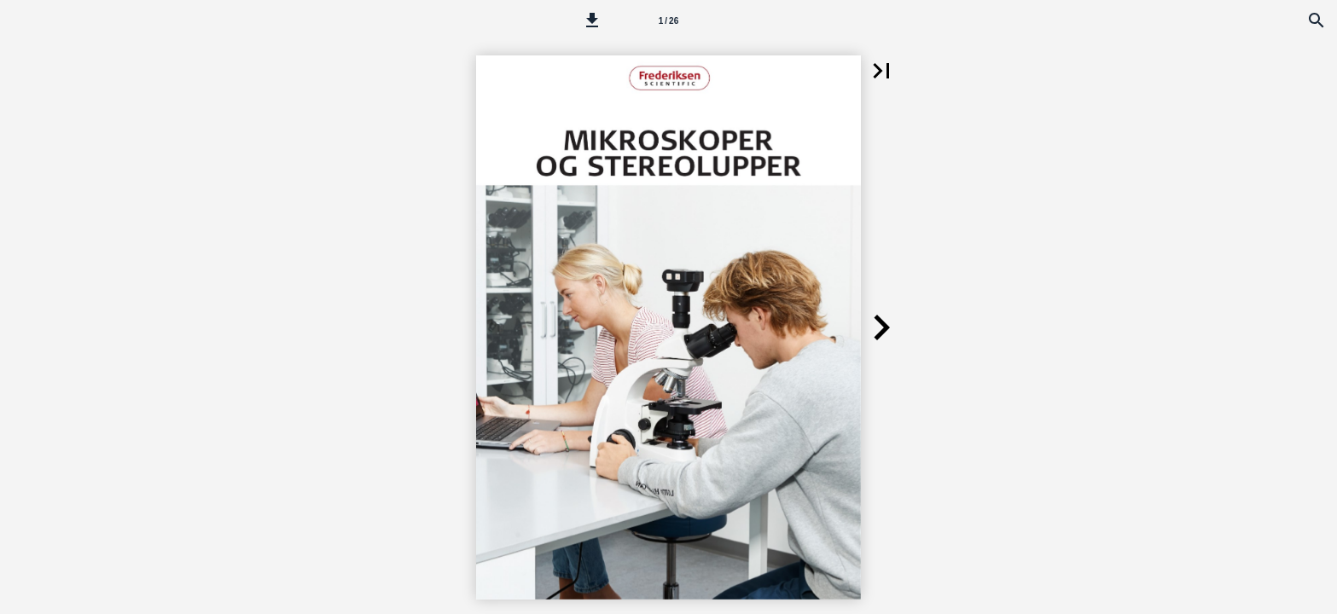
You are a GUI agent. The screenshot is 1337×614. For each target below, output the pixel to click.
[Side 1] (668, 20)
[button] (592, 20)
